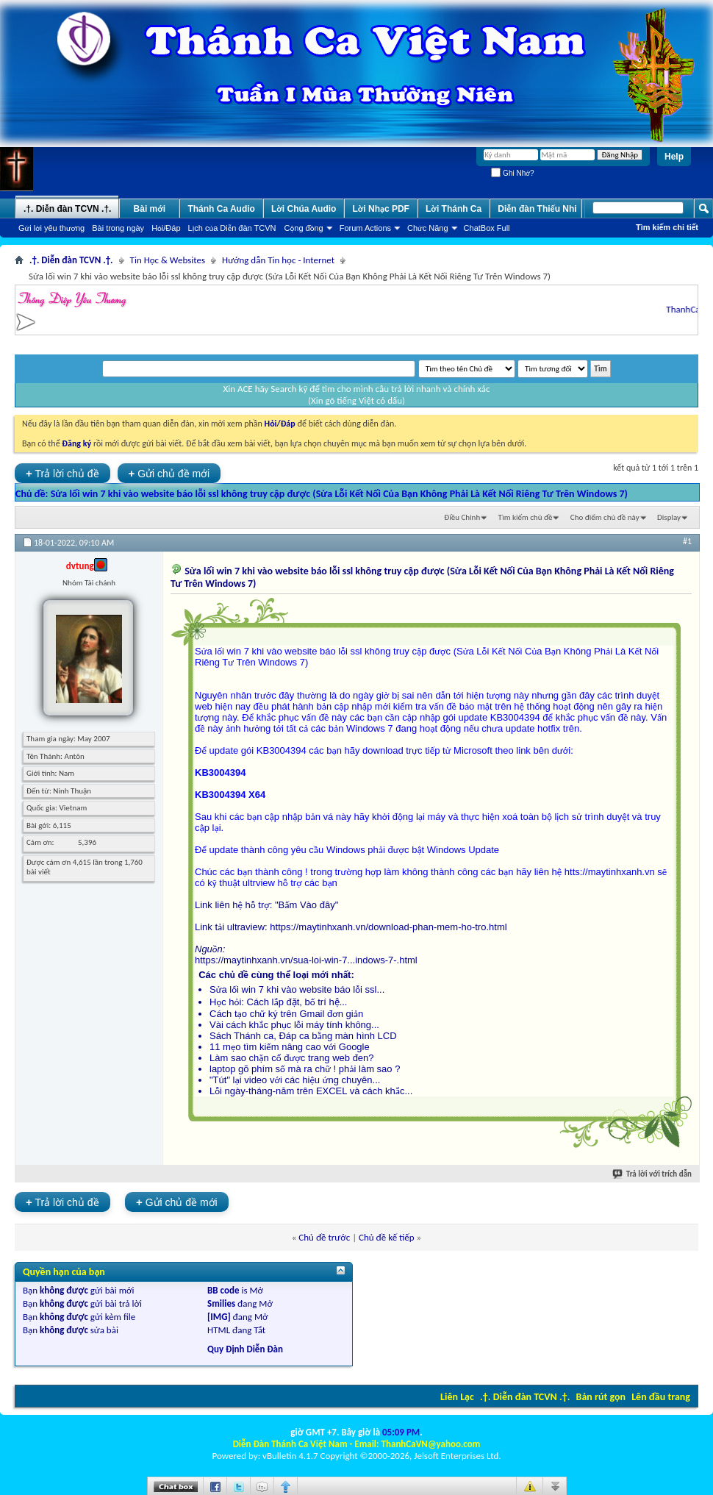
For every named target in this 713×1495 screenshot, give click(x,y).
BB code (223, 1290)
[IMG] (219, 1316)
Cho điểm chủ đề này (604, 517)
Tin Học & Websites (167, 259)
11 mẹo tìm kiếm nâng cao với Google (289, 1046)
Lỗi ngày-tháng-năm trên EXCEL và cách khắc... (310, 1090)
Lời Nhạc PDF (380, 209)
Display (669, 517)
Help (674, 156)
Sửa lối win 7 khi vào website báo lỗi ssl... (296, 989)
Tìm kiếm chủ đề (525, 517)
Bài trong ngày (118, 228)
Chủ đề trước (324, 1237)
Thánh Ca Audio (221, 209)
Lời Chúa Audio (303, 209)
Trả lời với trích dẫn (653, 1174)
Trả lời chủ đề (62, 473)
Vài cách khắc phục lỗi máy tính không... (294, 1024)
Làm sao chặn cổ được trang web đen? (291, 1057)
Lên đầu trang (660, 1397)
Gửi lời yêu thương (51, 228)
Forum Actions (365, 228)
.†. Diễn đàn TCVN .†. (525, 1397)
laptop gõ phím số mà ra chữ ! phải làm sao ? (304, 1068)
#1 (687, 541)
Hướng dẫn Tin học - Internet (278, 259)
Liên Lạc (457, 1397)
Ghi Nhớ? (512, 173)
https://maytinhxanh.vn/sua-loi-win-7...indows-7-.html (306, 960)
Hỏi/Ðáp (165, 228)
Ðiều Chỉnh (462, 517)
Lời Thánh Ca (453, 209)
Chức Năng (427, 228)
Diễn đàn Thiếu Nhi (537, 209)
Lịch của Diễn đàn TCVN (232, 228)
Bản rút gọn (601, 1397)
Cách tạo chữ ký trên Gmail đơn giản (286, 1013)
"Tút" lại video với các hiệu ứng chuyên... (294, 1079)
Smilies (221, 1303)
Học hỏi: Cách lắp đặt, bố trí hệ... (278, 1001)
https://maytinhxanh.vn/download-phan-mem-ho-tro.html (388, 926)
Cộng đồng (303, 228)
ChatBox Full (487, 228)
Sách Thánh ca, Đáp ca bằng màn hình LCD (303, 1035)
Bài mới (150, 209)
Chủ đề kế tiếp (387, 1237)
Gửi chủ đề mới (169, 473)
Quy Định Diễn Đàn (245, 1349)
